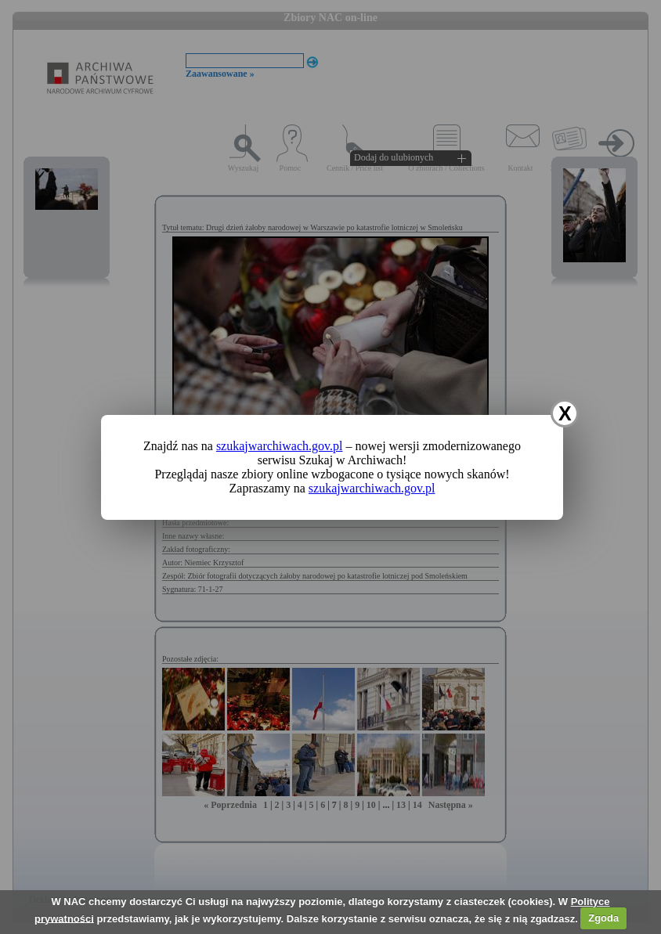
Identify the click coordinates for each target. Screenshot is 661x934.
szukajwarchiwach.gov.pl (279, 446)
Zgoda (603, 918)
